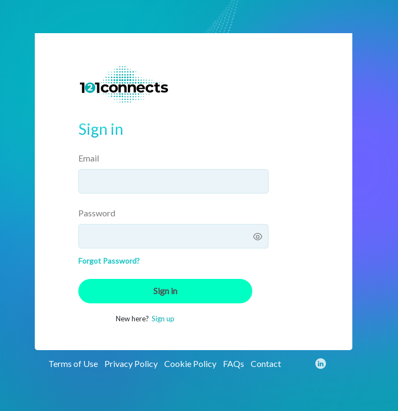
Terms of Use (73, 363)
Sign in (165, 290)
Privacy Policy (131, 363)
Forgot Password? (109, 260)
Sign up (163, 318)
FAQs (233, 363)
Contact (266, 363)
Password (96, 213)
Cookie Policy (190, 363)
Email (88, 158)
